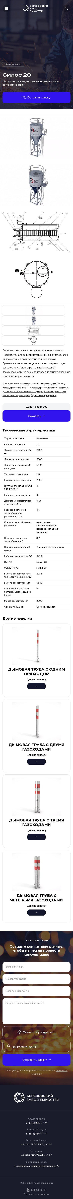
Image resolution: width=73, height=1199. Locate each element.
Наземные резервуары (55, 391)
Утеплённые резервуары (44, 383)
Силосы (13, 64)
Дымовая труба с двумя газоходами (36, 746)
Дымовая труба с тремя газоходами (36, 822)
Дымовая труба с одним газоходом (36, 671)
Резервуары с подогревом (44, 387)
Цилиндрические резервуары (17, 383)
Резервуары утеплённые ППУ (17, 387)
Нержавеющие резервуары (30, 391)
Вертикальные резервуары (43, 395)
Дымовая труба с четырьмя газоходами (36, 897)
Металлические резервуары (16, 395)
